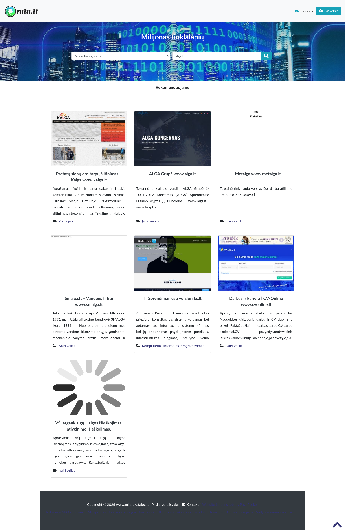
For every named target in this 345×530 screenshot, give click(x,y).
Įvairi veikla (150, 221)
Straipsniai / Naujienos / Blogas (112, 512)
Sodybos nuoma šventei (274, 512)
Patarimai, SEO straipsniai (65, 512)
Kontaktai (304, 11)
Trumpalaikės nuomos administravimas (193, 512)
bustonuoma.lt (150, 512)
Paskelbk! (329, 11)
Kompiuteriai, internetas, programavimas (173, 345)
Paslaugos (65, 221)
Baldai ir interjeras (239, 512)
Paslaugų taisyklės (166, 504)
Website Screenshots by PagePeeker (230, 504)
